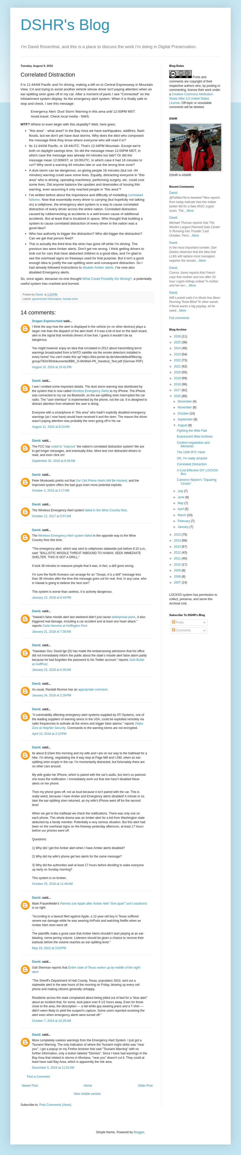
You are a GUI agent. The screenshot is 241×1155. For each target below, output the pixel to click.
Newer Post (30, 1085)
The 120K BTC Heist (191, 452)
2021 (178, 366)
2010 (178, 564)
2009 (178, 570)
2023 (178, 354)
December (185, 401)
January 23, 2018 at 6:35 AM (51, 670)
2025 (178, 342)
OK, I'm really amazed (192, 458)
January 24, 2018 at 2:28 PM (51, 695)
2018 (178, 384)
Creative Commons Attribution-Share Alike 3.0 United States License (191, 98)
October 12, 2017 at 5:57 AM (51, 516)
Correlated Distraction (192, 464)
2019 (178, 378)
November (185, 407)
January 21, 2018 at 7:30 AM (51, 631)
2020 (178, 372)
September (186, 419)
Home (88, 1085)
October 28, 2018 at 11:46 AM (52, 884)
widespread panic (123, 617)
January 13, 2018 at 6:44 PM (51, 597)
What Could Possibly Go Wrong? (107, 279)
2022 (178, 360)
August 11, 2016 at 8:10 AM (50, 427)
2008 (178, 576)
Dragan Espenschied (47, 321)
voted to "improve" (63, 446)
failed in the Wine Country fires (106, 510)
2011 (178, 558)
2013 (178, 546)
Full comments (179, 318)
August (183, 425)
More (190, 211)
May (181, 503)
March (182, 515)
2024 (178, 348)
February (184, 521)
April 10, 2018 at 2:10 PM (49, 734)
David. (36, 381)
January (183, 527)
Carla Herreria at (65, 626)
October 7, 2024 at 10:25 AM (51, 1021)
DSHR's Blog (65, 24)
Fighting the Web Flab (192, 430)
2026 (178, 336)
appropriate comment (92, 689)
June (181, 497)
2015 (178, 534)
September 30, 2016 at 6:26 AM (53, 461)
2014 (178, 540)
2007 (178, 582)
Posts (178, 622)
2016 (178, 396)
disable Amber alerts (98, 267)
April (181, 509)
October (183, 413)
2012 (178, 552)
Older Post (145, 1085)
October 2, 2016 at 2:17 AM (50, 490)
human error (70, 298)
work (208, 90)
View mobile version (87, 1094)
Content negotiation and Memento (193, 444)
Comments (181, 630)
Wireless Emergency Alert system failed (65, 535)
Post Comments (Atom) (55, 1105)
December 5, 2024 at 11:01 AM (53, 1067)
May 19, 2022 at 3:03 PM (49, 948)
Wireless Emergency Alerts (90, 391)
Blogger (139, 1132)
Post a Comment (38, 1076)
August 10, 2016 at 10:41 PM (52, 367)
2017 (178, 390)
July (181, 491)
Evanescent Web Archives (195, 436)
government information (46, 298)
